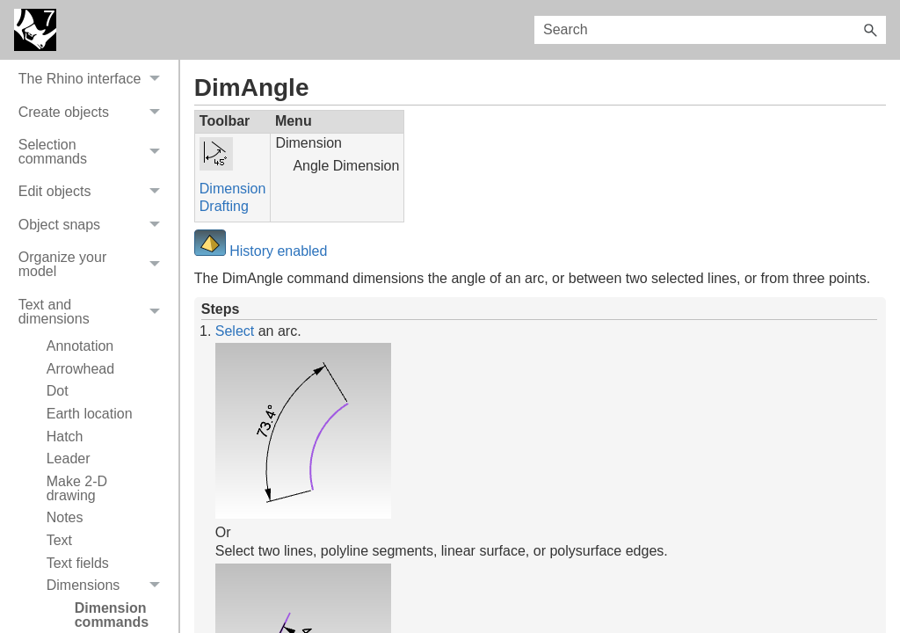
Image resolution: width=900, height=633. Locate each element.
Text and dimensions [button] (94, 470)
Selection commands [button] (94, 310)
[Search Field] (710, 30)
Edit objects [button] (94, 351)
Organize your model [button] (94, 424)
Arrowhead (80, 527)
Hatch (65, 595)
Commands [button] (94, 172)
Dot (58, 549)
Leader (69, 617)
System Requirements (87, 105)
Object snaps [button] (94, 383)
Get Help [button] (94, 205)
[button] (870, 30)
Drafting (224, 206)
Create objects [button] (94, 271)
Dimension (233, 188)
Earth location (90, 572)
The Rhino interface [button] (94, 238)
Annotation (80, 505)
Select (234, 331)
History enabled (277, 251)
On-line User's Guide (83, 73)
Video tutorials (62, 139)
